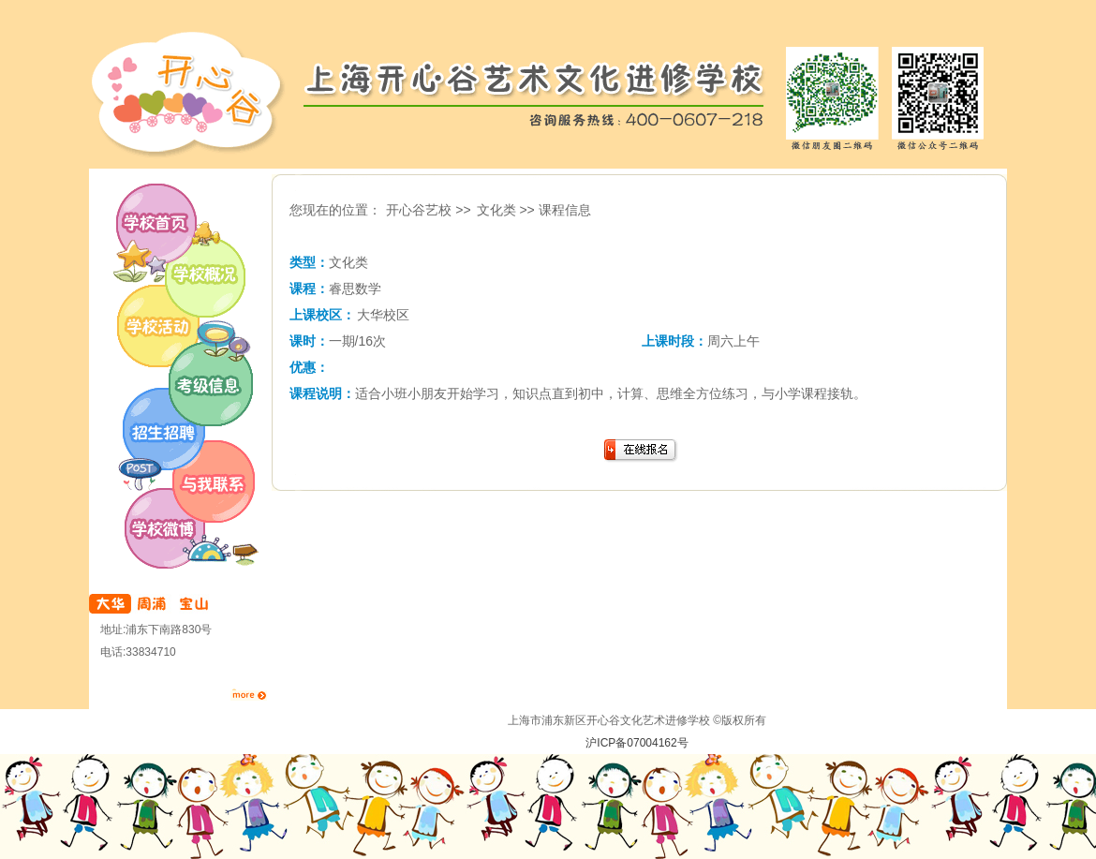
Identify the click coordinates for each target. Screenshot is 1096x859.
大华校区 (383, 314)
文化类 (496, 209)
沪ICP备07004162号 (636, 742)
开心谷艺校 (548, 93)
